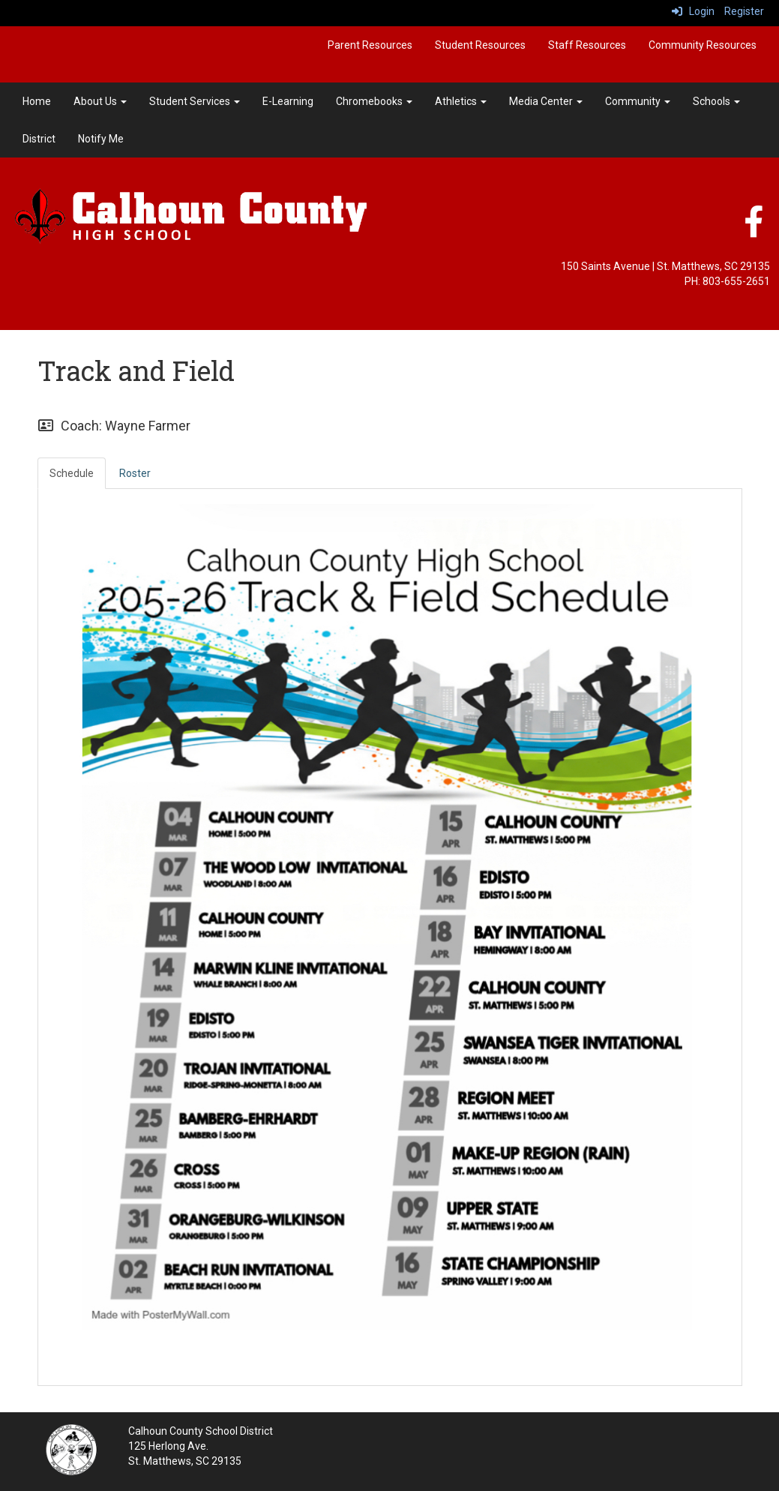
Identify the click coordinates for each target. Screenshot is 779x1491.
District (38, 139)
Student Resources (480, 45)
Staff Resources (587, 45)
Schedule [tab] (71, 473)
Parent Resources (370, 45)
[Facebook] (753, 230)
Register (744, 11)
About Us (100, 101)
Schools (716, 101)
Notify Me (101, 139)
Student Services (194, 101)
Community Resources (703, 45)
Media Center (546, 101)
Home (36, 101)
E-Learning (287, 101)
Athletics (461, 101)
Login (693, 11)
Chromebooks (374, 101)
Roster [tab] (135, 473)
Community (637, 101)
